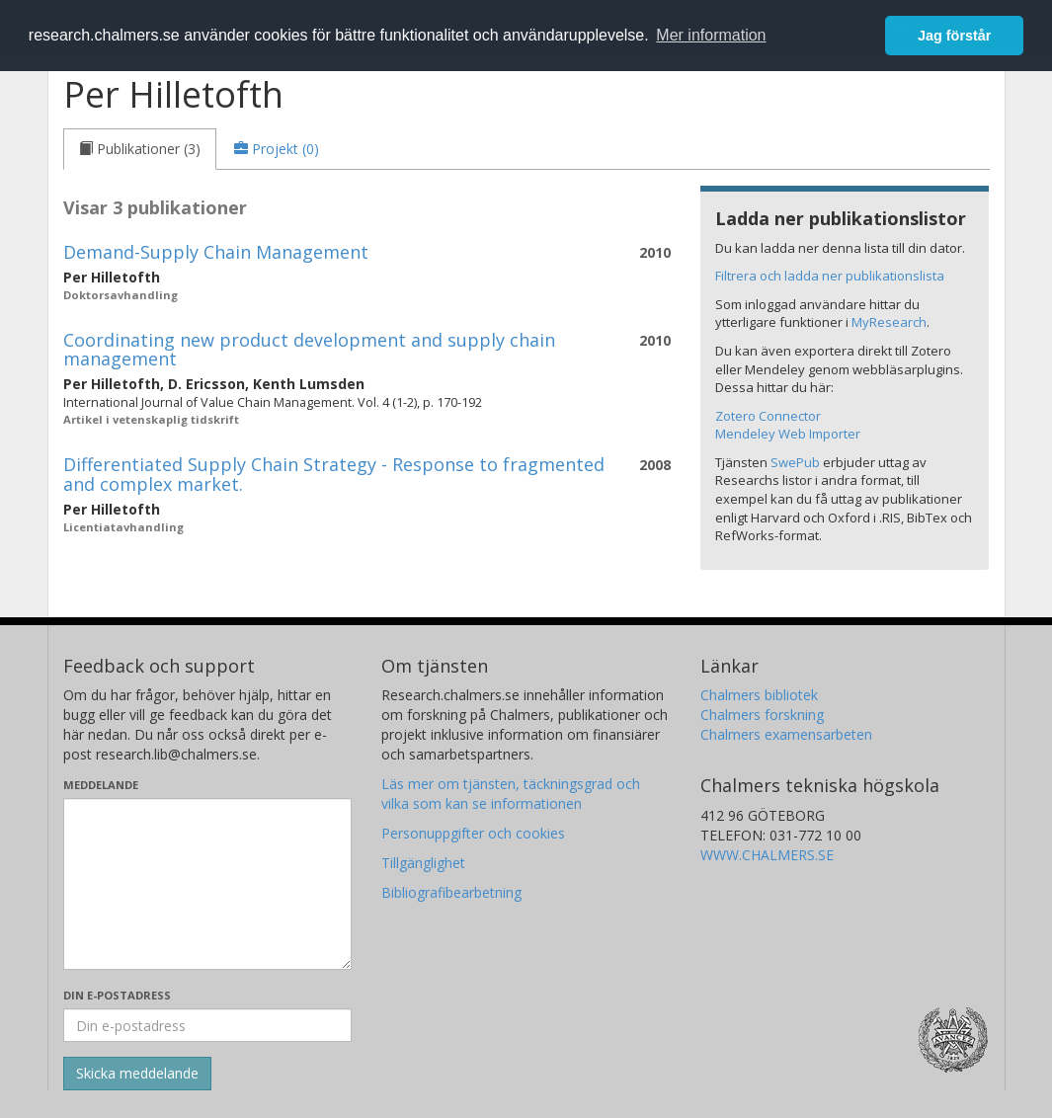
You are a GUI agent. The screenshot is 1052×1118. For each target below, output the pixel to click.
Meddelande (100, 784)
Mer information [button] (711, 35)
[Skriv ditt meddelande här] (208, 884)
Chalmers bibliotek (759, 694)
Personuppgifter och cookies (473, 833)
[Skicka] (137, 1073)
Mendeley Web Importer (787, 433)
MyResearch (889, 322)
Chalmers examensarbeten (786, 734)
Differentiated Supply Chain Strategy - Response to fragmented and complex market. (334, 474)
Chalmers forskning (762, 714)
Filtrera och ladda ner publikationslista (829, 275)
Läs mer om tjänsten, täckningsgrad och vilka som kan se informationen (510, 793)
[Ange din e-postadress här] (208, 1025)
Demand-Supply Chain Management (215, 252)
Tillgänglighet (423, 862)
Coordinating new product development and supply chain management (309, 349)
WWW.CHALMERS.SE (767, 854)
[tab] (139, 149)
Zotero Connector (768, 416)
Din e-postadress (117, 995)
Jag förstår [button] (954, 35)
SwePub (795, 462)
